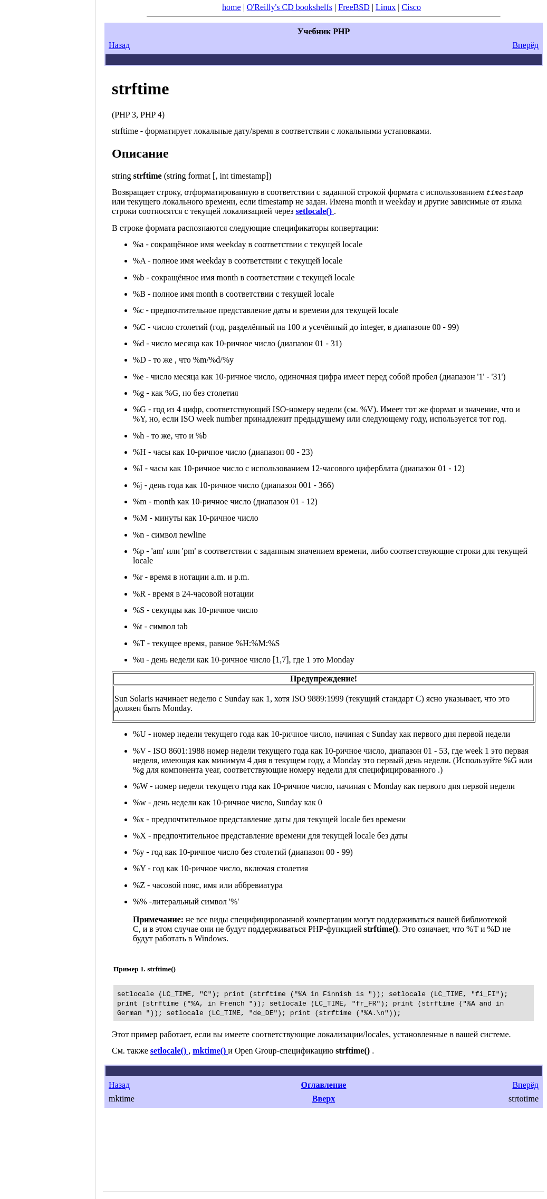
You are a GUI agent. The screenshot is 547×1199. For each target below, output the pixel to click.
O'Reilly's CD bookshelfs (289, 7)
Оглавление (324, 1084)
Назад (119, 45)
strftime (140, 88)
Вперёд (525, 45)
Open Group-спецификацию (303, 1050)
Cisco (410, 7)
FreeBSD (354, 7)
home (231, 7)
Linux (386, 7)
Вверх (323, 1098)
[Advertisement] (47, 596)
